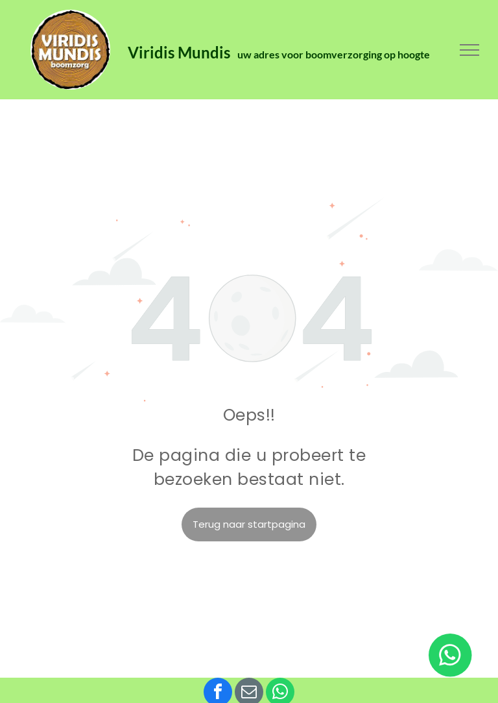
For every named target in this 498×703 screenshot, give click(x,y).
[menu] (469, 50)
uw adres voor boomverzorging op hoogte (333, 54)
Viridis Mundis (180, 52)
